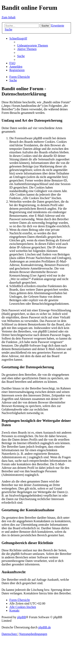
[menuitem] (32, 45)
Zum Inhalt (9, 17)
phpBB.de (44, 627)
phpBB (21, 617)
